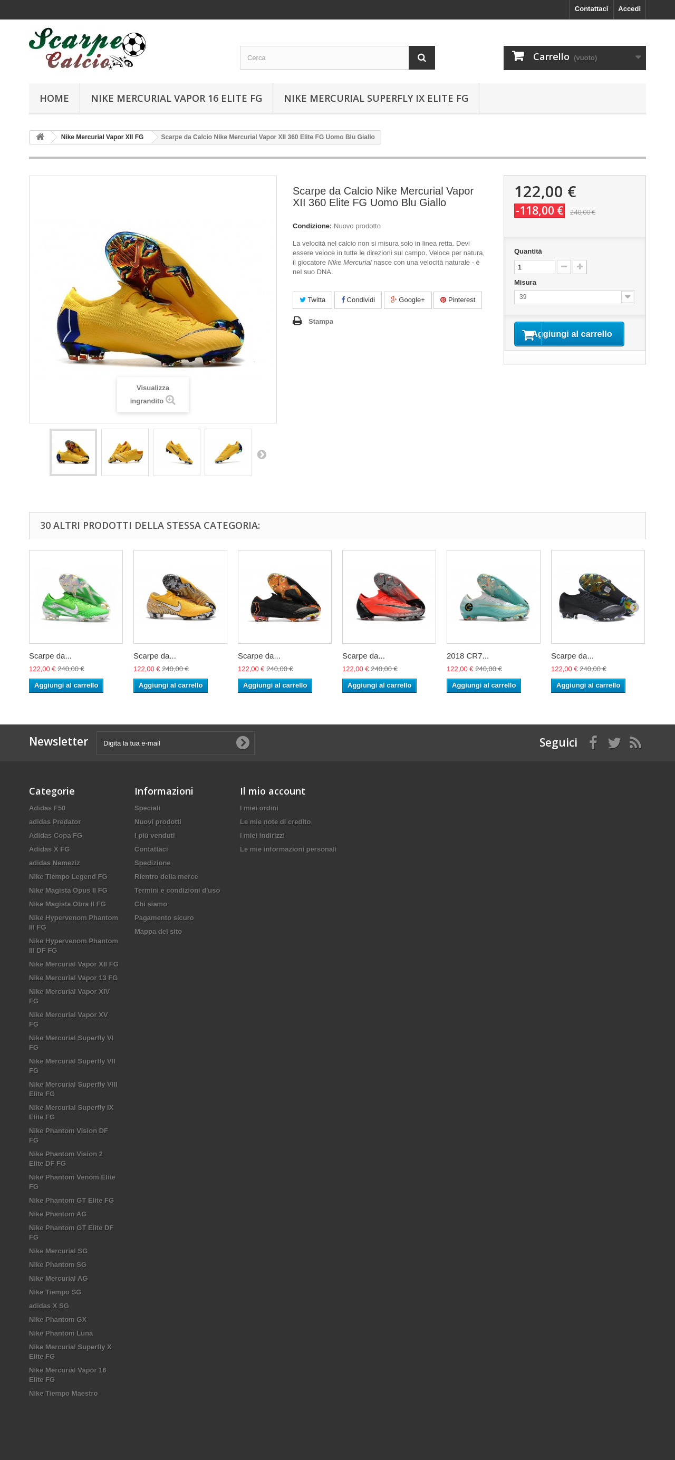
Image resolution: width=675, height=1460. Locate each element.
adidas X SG (49, 1306)
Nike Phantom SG (57, 1265)
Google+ (408, 300)
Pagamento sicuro (164, 918)
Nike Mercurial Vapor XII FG (74, 964)
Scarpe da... (50, 655)
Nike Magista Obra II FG (67, 904)
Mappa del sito (158, 931)
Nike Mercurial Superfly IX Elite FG (376, 98)
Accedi (629, 9)
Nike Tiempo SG (55, 1292)
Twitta (312, 300)
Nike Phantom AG (57, 1214)
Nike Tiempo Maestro (63, 1393)
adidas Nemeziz (54, 863)
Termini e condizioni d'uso (177, 890)
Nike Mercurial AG (58, 1278)
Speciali (147, 808)
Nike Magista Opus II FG (68, 890)
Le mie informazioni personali (288, 849)
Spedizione (152, 863)
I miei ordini (259, 808)
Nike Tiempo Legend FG (68, 877)
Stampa (320, 321)
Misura (526, 282)
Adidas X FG (49, 849)
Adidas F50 (47, 808)
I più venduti (154, 835)
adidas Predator (55, 822)
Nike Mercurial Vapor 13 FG (73, 978)
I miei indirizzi (262, 835)
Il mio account (272, 791)
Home (54, 98)
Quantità (528, 251)
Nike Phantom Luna (61, 1333)
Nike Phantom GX (57, 1319)
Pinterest (457, 300)
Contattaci (592, 9)
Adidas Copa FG (55, 835)
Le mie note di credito (275, 822)
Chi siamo (150, 904)
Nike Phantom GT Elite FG (71, 1200)
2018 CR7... (468, 655)
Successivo (261, 454)
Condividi (358, 300)
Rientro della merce (166, 877)
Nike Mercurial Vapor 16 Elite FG (176, 98)
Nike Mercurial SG (58, 1251)
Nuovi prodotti (157, 822)
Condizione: (312, 226)
